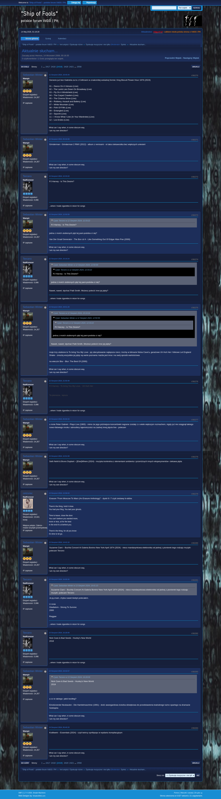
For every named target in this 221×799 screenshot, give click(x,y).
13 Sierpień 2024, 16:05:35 (59, 579)
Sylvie (123, 44)
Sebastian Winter (33, 74)
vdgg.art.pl (158, 32)
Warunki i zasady (187, 793)
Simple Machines (39, 793)
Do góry (25, 763)
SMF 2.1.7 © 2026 (25, 793)
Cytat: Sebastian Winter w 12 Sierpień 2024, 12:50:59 (75, 265)
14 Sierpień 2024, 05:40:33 (59, 727)
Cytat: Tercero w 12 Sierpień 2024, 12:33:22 (71, 221)
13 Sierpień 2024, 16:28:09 (59, 633)
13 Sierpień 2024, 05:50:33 (59, 419)
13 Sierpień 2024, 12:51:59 (59, 456)
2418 (53, 67)
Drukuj (195, 67)
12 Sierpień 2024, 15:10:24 (59, 259)
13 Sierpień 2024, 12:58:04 (59, 493)
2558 (79, 67)
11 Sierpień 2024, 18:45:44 (59, 75)
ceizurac (28, 493)
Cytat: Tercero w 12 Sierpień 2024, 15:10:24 (71, 313)
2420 (66, 67)
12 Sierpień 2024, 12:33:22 (59, 176)
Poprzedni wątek (173, 58)
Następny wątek (191, 58)
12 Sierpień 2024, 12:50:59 (59, 214)
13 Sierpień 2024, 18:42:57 (59, 671)
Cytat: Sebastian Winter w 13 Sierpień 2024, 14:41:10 (75, 586)
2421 (71, 67)
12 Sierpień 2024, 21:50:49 (59, 381)
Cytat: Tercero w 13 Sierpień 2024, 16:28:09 (71, 677)
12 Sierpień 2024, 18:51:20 (59, 307)
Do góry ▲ (199, 793)
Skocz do (160, 775)
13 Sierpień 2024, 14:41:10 (59, 542)
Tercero (27, 176)
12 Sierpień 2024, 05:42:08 (59, 139)
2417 (47, 67)
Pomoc (176, 793)
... (44, 67)
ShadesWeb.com (39, 796)
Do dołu (25, 67)
